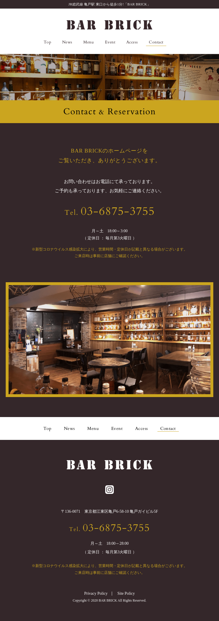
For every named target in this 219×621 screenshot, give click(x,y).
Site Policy (126, 593)
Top (47, 42)
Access (132, 42)
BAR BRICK (109, 25)
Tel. (109, 212)
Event (110, 42)
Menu (88, 42)
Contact (156, 42)
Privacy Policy (96, 593)
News (67, 42)
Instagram (174, 42)
